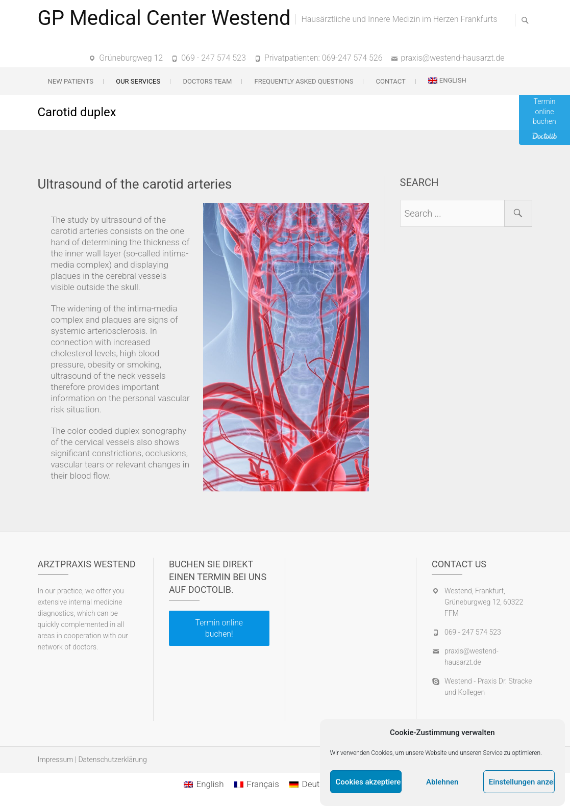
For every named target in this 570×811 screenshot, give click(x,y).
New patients (71, 81)
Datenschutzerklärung (112, 759)
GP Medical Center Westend (164, 18)
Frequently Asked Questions (303, 81)
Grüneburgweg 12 (131, 58)
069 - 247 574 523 (213, 58)
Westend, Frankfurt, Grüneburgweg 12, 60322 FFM (483, 602)
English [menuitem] (210, 784)
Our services (138, 81)
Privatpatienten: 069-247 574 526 (323, 58)
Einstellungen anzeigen (522, 782)
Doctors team (207, 81)
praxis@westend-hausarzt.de (453, 58)
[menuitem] (447, 80)
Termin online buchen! (219, 628)
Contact (391, 81)
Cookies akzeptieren (369, 782)
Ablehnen (442, 782)
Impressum (55, 759)
